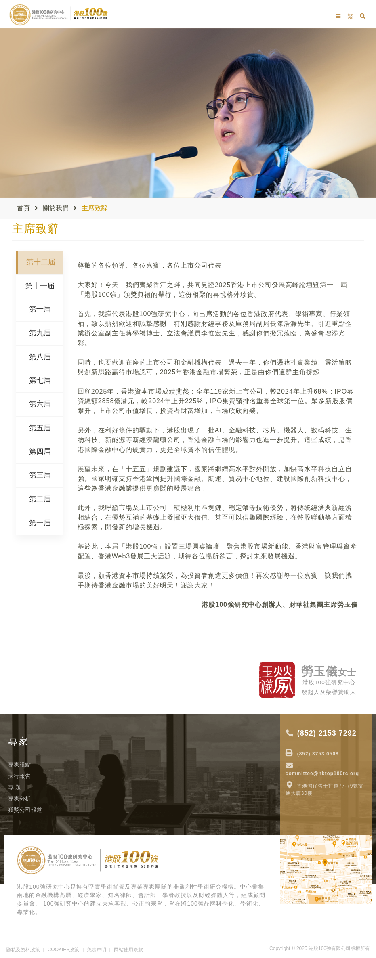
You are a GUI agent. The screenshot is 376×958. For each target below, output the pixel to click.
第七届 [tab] (40, 380)
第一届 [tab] (40, 523)
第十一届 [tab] (40, 286)
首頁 (23, 208)
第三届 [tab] (40, 475)
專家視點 (19, 764)
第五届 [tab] (40, 428)
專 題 (14, 787)
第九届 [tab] (40, 333)
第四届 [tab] (40, 451)
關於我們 (56, 208)
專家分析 (19, 798)
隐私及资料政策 (23, 949)
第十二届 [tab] (40, 262)
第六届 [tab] (40, 404)
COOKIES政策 (64, 949)
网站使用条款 (128, 949)
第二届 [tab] (40, 499)
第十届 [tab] (40, 309)
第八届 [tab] (40, 357)
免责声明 (96, 949)
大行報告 (19, 776)
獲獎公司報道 (25, 810)
